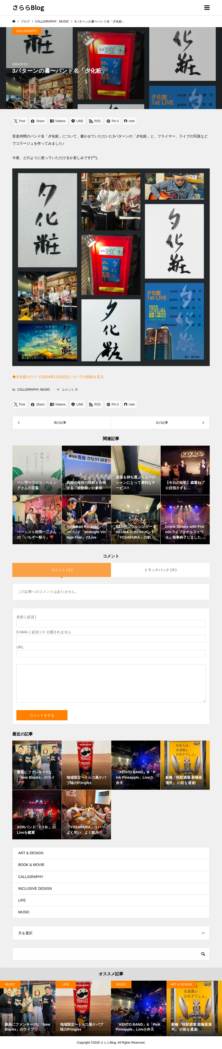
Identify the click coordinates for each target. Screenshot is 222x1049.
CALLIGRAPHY (27, 31)
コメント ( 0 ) (62, 570)
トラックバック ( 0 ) (160, 570)
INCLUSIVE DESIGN (35, 888)
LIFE (22, 900)
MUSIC (45, 389)
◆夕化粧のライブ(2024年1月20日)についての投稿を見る (58, 377)
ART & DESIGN (30, 853)
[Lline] (78, 121)
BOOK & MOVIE (31, 865)
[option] (28, 1008)
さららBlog (28, 7)
